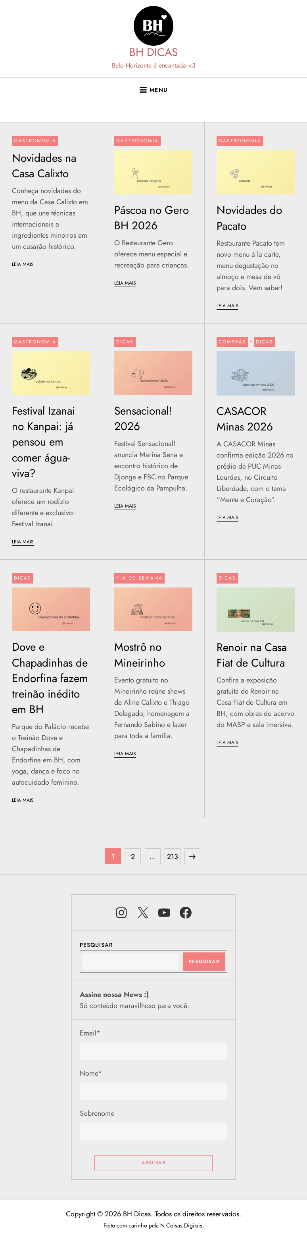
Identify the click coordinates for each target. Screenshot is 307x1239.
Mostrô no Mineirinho (139, 655)
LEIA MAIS (23, 264)
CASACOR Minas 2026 (245, 419)
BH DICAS (153, 52)
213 (173, 855)
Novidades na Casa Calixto (44, 166)
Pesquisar (96, 945)
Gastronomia (35, 140)
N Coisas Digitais (181, 1225)
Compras (232, 341)
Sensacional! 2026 (143, 418)
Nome (91, 1073)
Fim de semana (139, 578)
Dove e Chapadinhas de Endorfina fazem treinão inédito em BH (50, 678)
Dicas (125, 341)
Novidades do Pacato (249, 218)
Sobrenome (97, 1113)
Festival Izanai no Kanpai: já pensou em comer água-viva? (43, 442)
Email (90, 1033)
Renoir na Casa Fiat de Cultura (252, 655)
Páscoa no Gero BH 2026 (151, 218)
